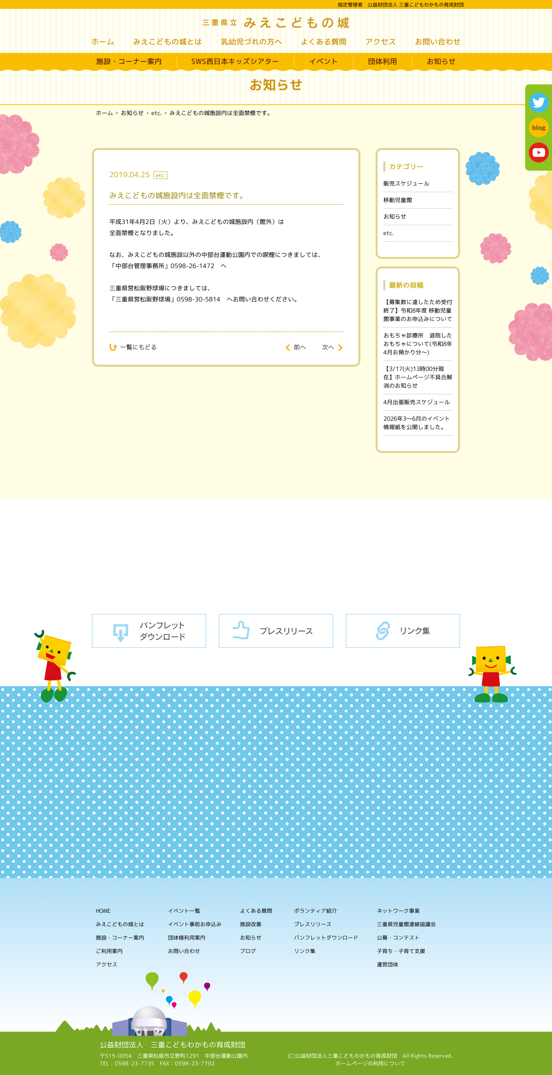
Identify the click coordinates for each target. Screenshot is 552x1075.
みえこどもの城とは (167, 41)
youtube (538, 152)
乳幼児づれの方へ (251, 41)
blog (538, 127)
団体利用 (382, 61)
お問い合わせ (438, 41)
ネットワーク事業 (398, 911)
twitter (538, 102)
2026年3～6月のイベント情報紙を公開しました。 (416, 423)
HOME (103, 910)
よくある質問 (324, 41)
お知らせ (441, 61)
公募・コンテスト (398, 938)
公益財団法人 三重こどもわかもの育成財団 (172, 1045)
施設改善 (250, 924)
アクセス (380, 41)
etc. (388, 233)
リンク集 (403, 631)
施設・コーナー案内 (129, 61)
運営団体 (387, 964)
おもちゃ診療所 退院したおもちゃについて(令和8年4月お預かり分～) (417, 343)
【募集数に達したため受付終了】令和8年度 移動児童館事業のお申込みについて (417, 310)
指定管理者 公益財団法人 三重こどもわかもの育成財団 (401, 4)
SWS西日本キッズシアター (235, 61)
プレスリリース (276, 631)
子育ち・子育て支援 (401, 951)
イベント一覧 (184, 910)
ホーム (102, 41)
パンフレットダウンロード (149, 631)
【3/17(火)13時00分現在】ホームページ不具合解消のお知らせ (417, 377)
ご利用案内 (109, 951)
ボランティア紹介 (315, 911)
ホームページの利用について (370, 1063)
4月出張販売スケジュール (416, 402)
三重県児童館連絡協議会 (406, 924)
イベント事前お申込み (195, 924)
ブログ (248, 951)
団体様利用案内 (186, 937)
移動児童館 (397, 200)
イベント (323, 61)
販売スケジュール (406, 183)
